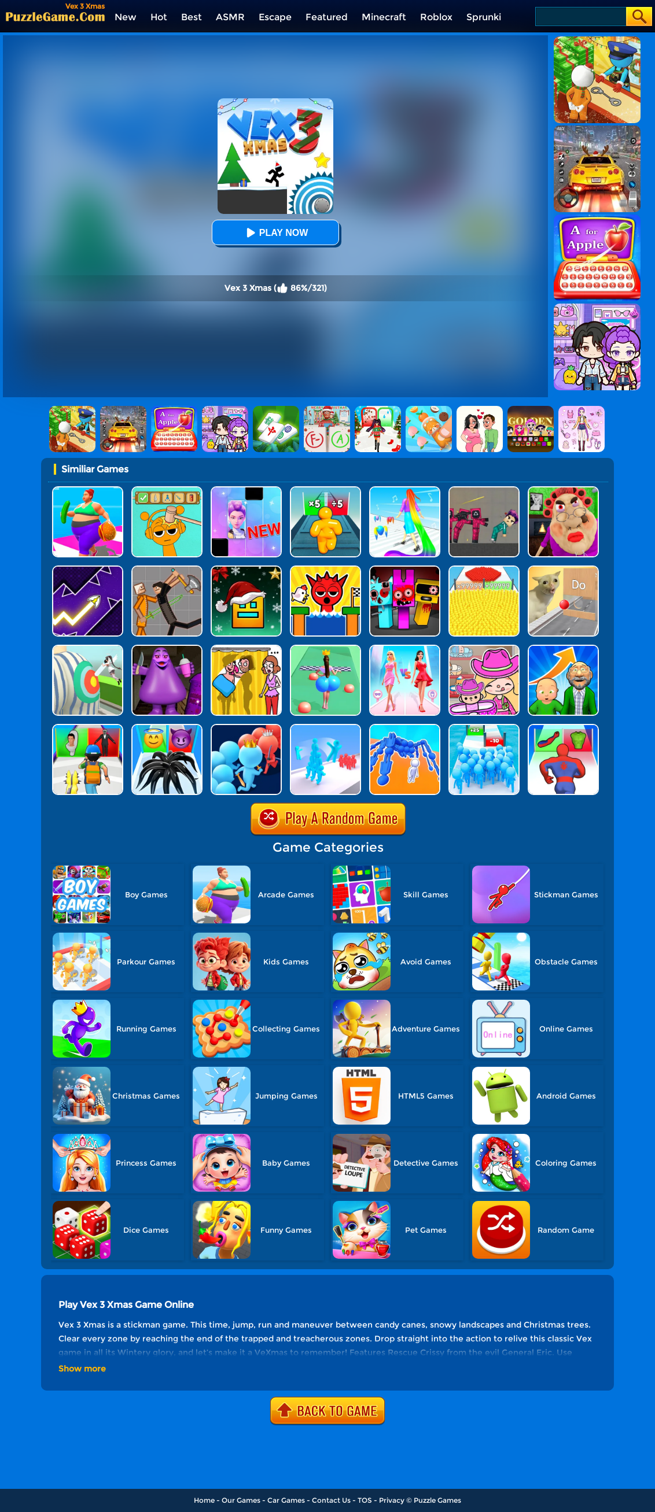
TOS (365, 1500)
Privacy (391, 1500)
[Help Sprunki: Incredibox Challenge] (167, 490)
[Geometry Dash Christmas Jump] (246, 569)
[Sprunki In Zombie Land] (404, 569)
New (126, 17)
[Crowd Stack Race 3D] (325, 728)
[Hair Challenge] (404, 490)
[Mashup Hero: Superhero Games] (563, 728)
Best (191, 17)
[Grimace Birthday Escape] (167, 649)
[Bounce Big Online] (325, 649)
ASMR (230, 17)
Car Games (286, 1500)
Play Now (275, 232)
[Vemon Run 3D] (167, 728)
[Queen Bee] (404, 649)
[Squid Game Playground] (484, 490)
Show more (82, 1368)
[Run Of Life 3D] (563, 649)
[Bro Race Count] (484, 728)
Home (204, 1500)
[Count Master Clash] (246, 728)
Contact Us (331, 1500)
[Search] (580, 16)
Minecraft (384, 17)
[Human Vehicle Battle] (404, 728)
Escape (275, 17)
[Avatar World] (484, 649)
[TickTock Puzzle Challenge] (563, 569)
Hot (158, 17)
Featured (327, 17)
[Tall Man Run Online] (325, 490)
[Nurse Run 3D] (87, 649)
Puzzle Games (437, 1500)
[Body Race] (87, 490)
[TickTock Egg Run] (325, 569)
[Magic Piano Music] (246, 490)
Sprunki (483, 17)
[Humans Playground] (167, 569)
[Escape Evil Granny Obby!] (563, 490)
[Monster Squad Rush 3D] (87, 728)
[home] (55, 16)
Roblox (436, 17)
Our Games (241, 1500)
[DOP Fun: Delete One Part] (246, 649)
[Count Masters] (484, 569)
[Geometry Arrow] (87, 569)
